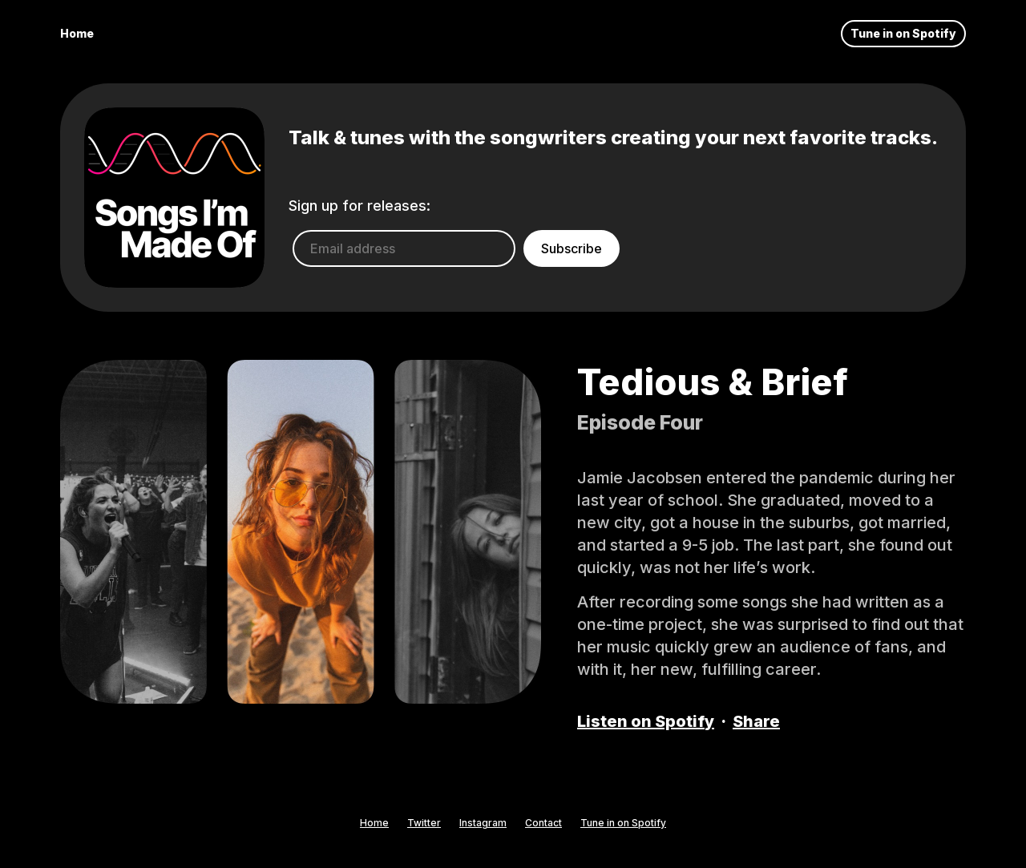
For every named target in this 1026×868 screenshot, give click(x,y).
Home (77, 33)
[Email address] (404, 248)
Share (756, 721)
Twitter (424, 823)
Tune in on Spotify (903, 33)
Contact (543, 823)
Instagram (483, 823)
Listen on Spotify (645, 721)
